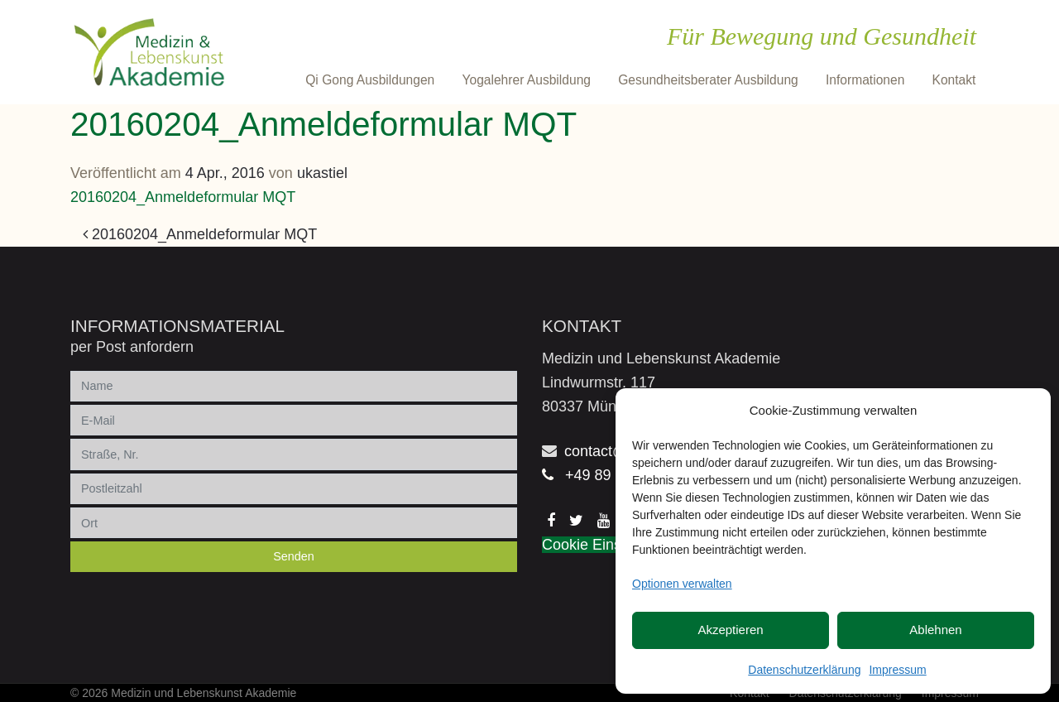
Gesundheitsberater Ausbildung (708, 80)
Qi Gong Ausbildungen (369, 80)
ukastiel (322, 173)
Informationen (865, 80)
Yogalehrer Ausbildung (526, 80)
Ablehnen (935, 630)
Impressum (897, 669)
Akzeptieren (730, 630)
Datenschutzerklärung (804, 669)
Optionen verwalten (682, 583)
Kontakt (954, 80)
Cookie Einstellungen (612, 544)
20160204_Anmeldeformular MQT (182, 197)
